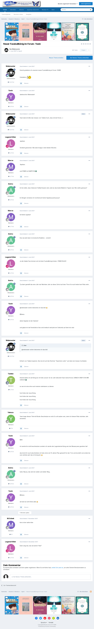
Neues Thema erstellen (56, 57)
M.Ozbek (10, 518)
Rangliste (28, 14)
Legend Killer (10, 137)
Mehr (53, 9)
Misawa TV (45, 9)
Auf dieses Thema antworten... (22, 577)
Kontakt (51, 622)
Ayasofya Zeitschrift (33, 9)
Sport (20, 51)
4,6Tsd (11, 199)
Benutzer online (18, 14)
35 (10, 534)
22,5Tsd (11, 82)
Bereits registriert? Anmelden (67, 3)
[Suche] (68, 9)
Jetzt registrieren (86, 3)
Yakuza (10, 412)
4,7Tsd (11, 176)
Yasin (10, 90)
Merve (10, 160)
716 (11, 428)
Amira (10, 184)
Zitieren (26, 83)
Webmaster (16, 49)
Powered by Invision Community (47, 626)
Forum (5, 10)
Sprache (44, 622)
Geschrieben (27, 66)
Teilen (75, 50)
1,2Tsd (11, 389)
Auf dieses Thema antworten (79, 57)
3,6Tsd (11, 106)
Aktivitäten (13, 9)
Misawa (21, 9)
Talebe (10, 374)
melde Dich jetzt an (57, 567)
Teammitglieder (6, 14)
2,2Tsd (11, 153)
